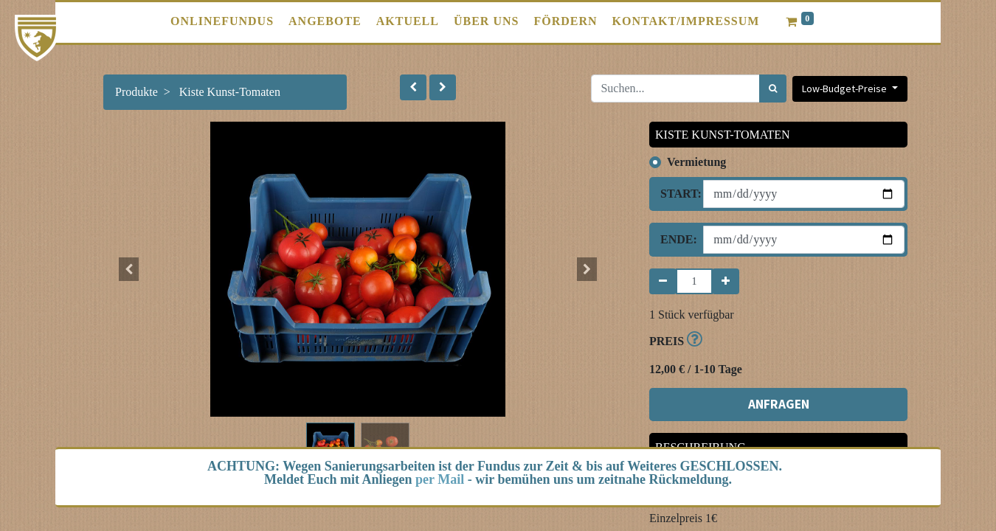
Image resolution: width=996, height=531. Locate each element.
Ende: (676, 239)
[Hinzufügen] (725, 281)
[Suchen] (772, 88)
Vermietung (696, 162)
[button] (413, 87)
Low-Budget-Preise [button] (845, 88)
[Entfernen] (663, 281)
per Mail (439, 479)
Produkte (136, 92)
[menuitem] (222, 21)
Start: (676, 193)
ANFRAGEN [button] (778, 404)
